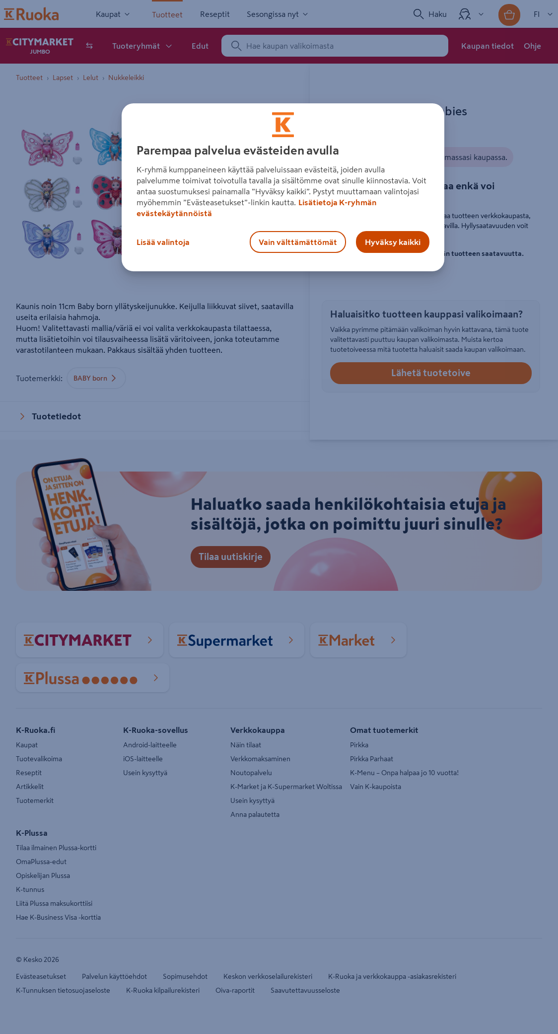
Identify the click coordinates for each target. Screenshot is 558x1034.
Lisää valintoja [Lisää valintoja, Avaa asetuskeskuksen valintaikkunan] (163, 242)
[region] (283, 187)
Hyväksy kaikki (392, 242)
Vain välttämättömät (298, 242)
